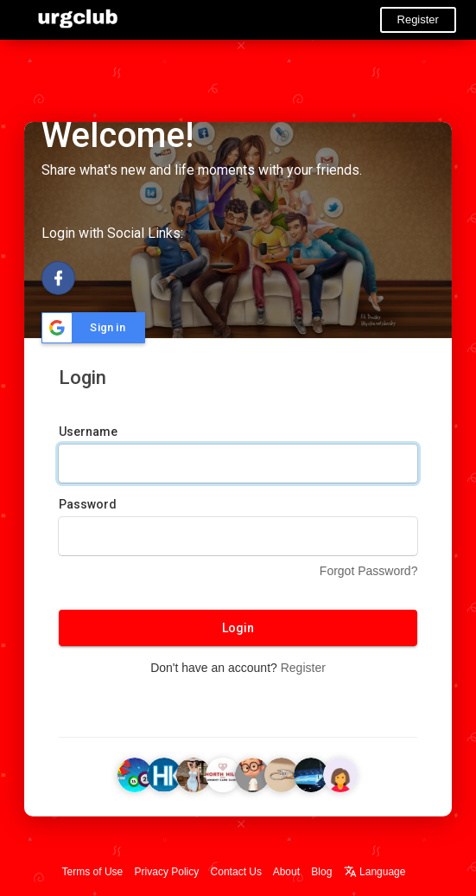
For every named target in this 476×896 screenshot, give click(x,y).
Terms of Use (93, 872)
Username (88, 431)
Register (418, 19)
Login (238, 628)
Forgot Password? (369, 571)
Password (88, 504)
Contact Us (236, 872)
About (286, 872)
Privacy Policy (167, 872)
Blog (321, 872)
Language (375, 872)
